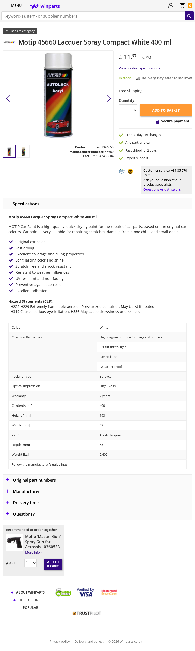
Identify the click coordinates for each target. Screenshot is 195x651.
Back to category (23, 30)
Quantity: (127, 100)
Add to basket (166, 110)
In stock (125, 78)
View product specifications (139, 68)
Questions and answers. (162, 189)
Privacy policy (60, 641)
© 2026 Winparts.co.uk (125, 641)
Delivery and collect (89, 641)
